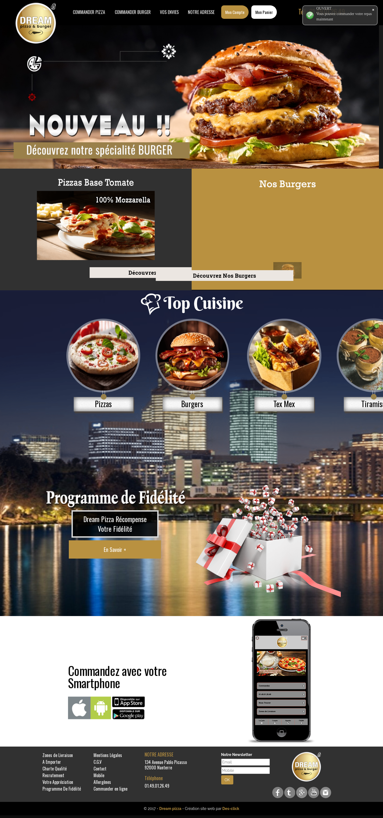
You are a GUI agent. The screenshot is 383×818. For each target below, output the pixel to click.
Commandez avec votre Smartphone (117, 676)
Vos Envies (169, 12)
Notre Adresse (201, 12)
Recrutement (53, 775)
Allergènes (102, 782)
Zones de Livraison (57, 755)
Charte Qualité (54, 768)
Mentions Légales (108, 755)
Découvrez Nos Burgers (106, 275)
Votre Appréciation (57, 782)
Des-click (230, 808)
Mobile (99, 775)
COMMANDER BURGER (133, 12)
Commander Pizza (89, 12)
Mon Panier (264, 12)
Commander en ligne (110, 789)
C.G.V (98, 762)
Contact (100, 768)
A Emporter (51, 762)
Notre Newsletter (236, 754)
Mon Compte (235, 12)
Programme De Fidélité (61, 789)
